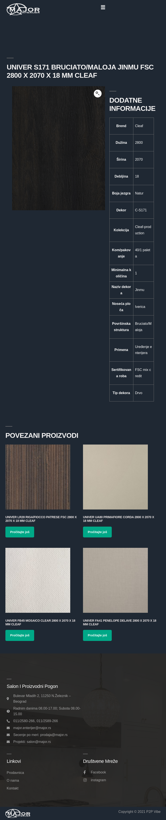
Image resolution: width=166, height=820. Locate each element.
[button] (103, 7)
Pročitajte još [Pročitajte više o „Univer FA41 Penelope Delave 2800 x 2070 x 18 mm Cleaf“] (97, 635)
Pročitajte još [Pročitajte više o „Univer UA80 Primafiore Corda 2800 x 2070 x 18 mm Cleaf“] (97, 532)
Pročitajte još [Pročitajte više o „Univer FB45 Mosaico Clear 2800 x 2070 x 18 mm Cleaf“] (19, 635)
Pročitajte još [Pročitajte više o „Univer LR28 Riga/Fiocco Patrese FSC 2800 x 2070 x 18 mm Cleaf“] (19, 532)
